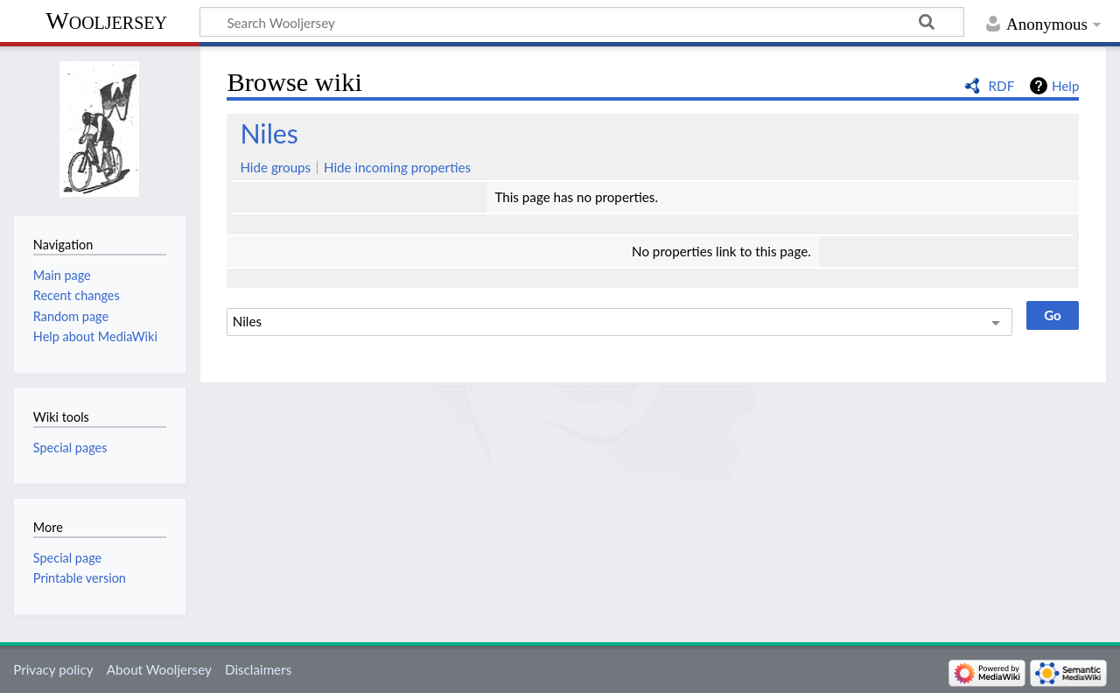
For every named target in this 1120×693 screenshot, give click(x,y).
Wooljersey (106, 20)
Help (1065, 86)
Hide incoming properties (397, 167)
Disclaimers (258, 669)
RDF (1002, 86)
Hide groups (275, 167)
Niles (269, 133)
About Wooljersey (159, 669)
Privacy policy (53, 669)
